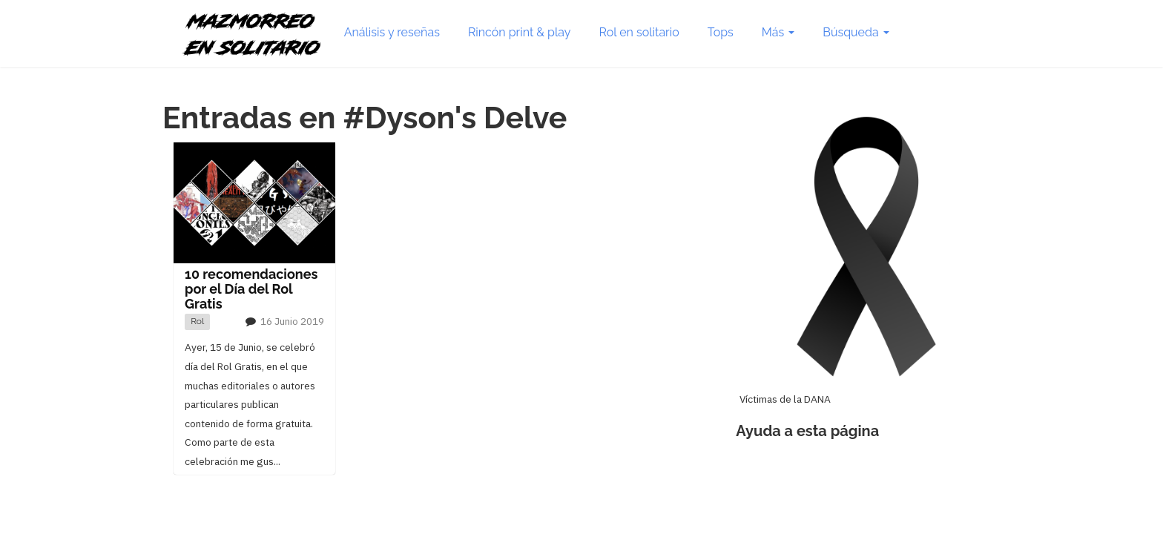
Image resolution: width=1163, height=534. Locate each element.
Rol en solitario (639, 32)
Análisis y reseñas (392, 32)
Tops (721, 32)
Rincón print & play (519, 32)
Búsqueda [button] (856, 32)
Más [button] (778, 32)
